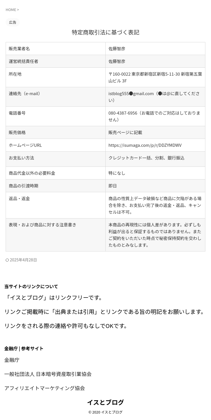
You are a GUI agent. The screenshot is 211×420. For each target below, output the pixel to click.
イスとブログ (105, 401)
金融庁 (12, 359)
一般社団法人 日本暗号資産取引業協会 (52, 373)
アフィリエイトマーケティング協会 (49, 388)
